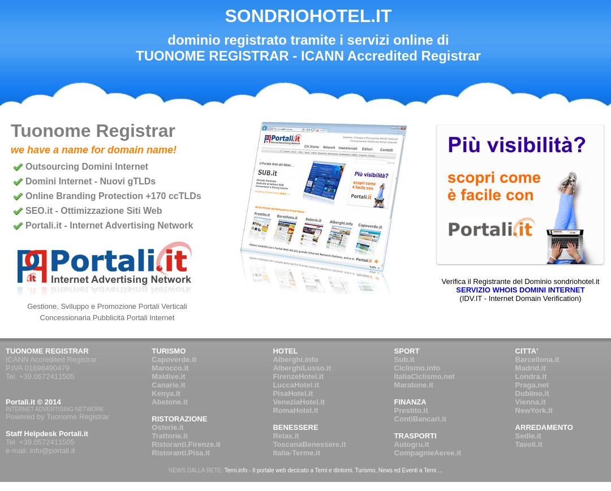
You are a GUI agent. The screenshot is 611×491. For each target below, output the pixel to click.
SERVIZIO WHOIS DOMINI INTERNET (520, 290)
